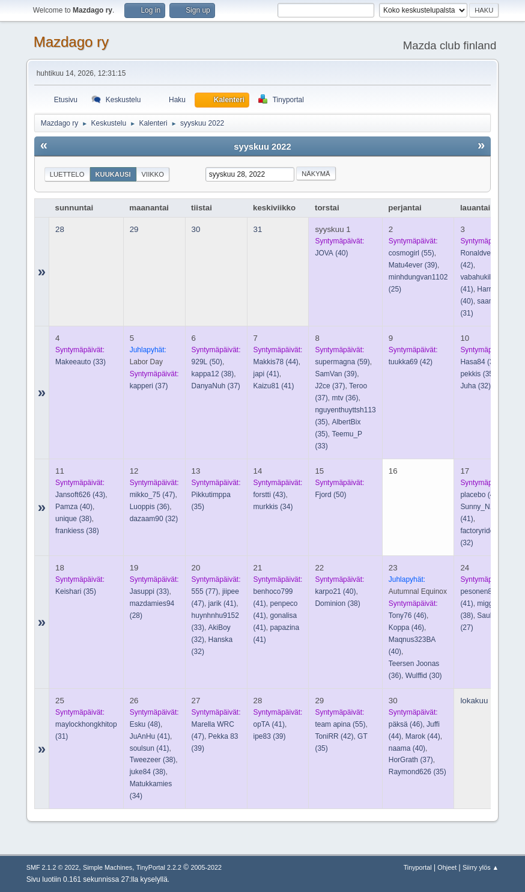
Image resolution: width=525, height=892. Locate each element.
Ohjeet (447, 867)
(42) (410, 362)
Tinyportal (418, 867)
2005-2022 (206, 867)
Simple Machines (107, 867)
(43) (80, 494)
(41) (266, 374)
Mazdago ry (71, 42)
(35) (478, 374)
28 (59, 229)
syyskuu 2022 (262, 146)
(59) (342, 362)
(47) (152, 494)
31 (257, 229)
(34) (273, 507)
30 (196, 229)
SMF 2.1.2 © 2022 (52, 867)
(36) (345, 398)
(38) (213, 374)
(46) (407, 615)
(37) (149, 386)
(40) (331, 253)
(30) (423, 675)
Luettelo (67, 174)
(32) (475, 386)
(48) (145, 724)
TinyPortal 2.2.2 (158, 867)
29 (134, 229)
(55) (411, 253)
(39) (413, 265)
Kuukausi (113, 174)
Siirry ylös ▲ (481, 867)
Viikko (153, 174)
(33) (80, 362)
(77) (205, 591)
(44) (276, 362)
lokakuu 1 (477, 700)
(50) (207, 362)
